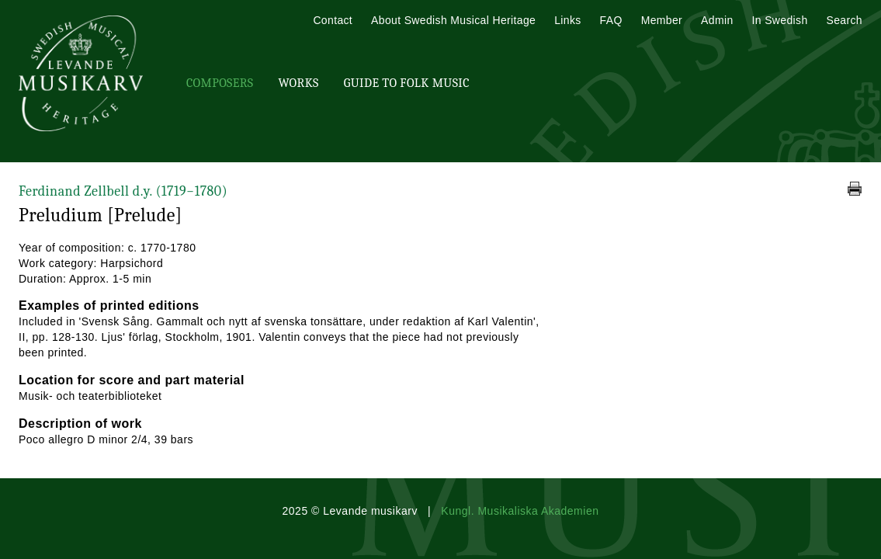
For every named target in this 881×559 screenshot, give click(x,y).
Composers (219, 83)
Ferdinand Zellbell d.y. (123, 191)
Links (567, 20)
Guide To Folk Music (407, 83)
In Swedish (780, 20)
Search (844, 20)
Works (298, 83)
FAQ (611, 20)
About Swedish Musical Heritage (453, 20)
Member (661, 20)
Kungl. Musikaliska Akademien (519, 511)
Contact (332, 20)
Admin (717, 20)
